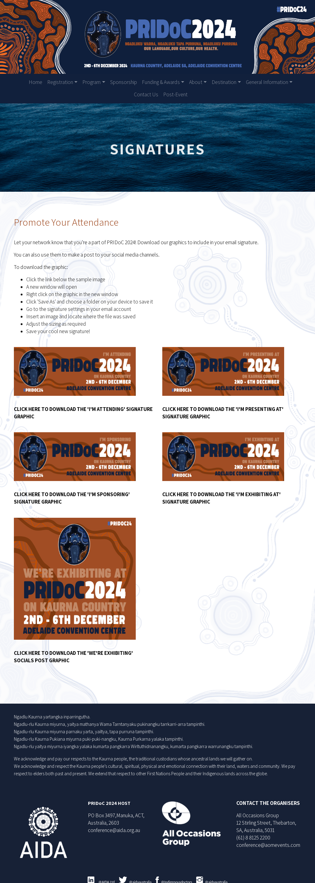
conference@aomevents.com (267, 840)
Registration (60, 82)
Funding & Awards (161, 82)
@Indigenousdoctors (176, 877)
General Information (267, 82)
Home (35, 82)
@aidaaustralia (140, 877)
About (195, 82)
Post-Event (175, 94)
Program (91, 82)
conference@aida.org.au (115, 825)
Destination (224, 82)
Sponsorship (123, 82)
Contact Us (146, 94)
